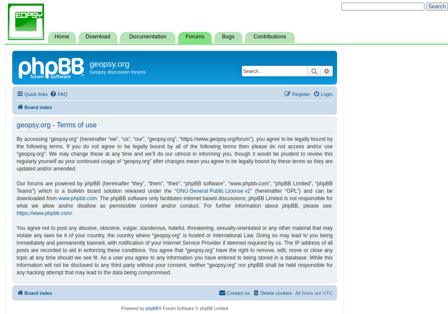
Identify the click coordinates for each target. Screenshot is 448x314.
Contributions (270, 37)
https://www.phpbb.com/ (44, 213)
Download (98, 37)
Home (62, 37)
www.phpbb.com (78, 198)
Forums (195, 37)
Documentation (147, 37)
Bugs (228, 37)
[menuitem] (58, 94)
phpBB (152, 308)
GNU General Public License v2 (213, 191)
